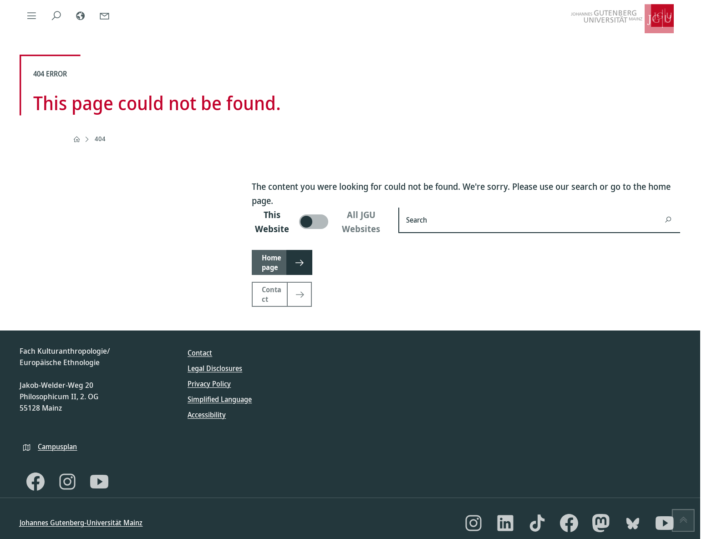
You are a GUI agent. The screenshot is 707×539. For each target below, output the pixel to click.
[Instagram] (67, 482)
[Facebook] (35, 482)
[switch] (319, 222)
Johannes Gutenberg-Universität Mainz (81, 523)
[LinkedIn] (505, 523)
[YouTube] (99, 482)
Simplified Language (220, 399)
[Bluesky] (633, 523)
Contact (200, 353)
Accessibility (207, 415)
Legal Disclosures (215, 368)
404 (100, 138)
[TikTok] (537, 523)
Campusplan (57, 447)
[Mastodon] (601, 523)
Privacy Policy (209, 384)
